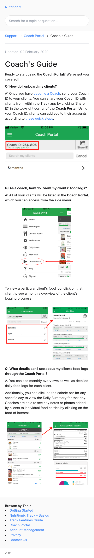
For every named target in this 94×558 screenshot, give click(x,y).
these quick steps (39, 118)
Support (11, 36)
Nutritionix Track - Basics (29, 515)
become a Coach (47, 93)
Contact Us (18, 540)
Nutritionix (13, 7)
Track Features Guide (26, 520)
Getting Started (21, 510)
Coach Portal (34, 36)
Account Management (27, 530)
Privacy (15, 535)
